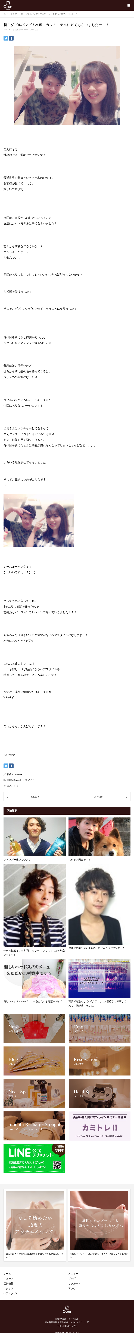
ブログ (72, 1278)
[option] (35, 1225)
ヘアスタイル (11, 1293)
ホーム (7, 1273)
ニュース (8, 1278)
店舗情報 (8, 1283)
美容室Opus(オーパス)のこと (26, 30)
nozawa (18, 774)
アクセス (73, 1288)
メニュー (73, 1273)
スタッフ (8, 1288)
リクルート (74, 1283)
